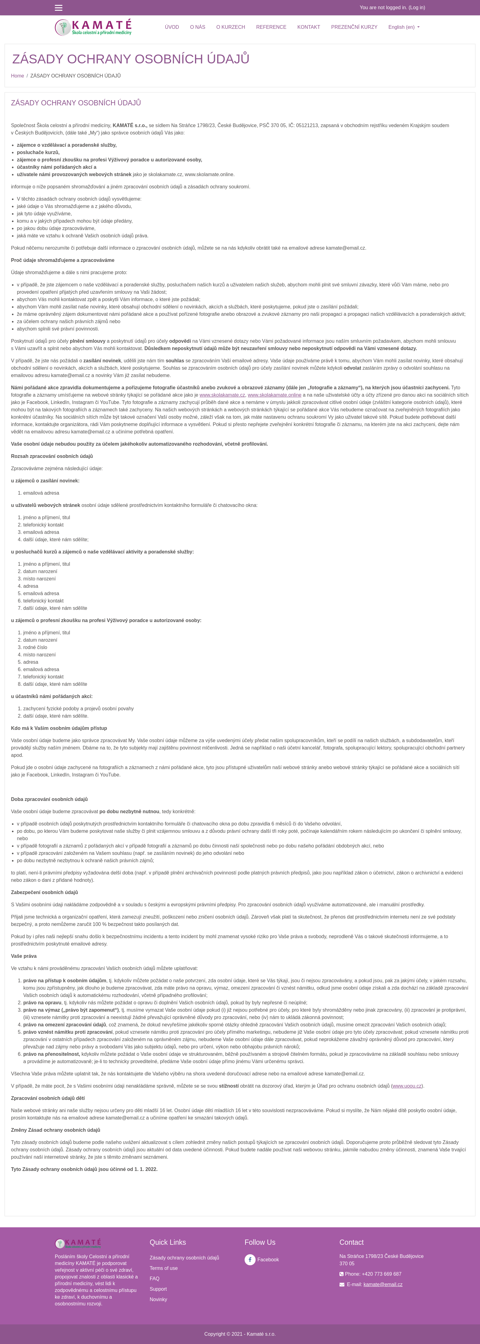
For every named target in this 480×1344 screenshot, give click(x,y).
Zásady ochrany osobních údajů (184, 1257)
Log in (417, 7)
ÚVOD (172, 27)
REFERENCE (271, 27)
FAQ (154, 1278)
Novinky (158, 1299)
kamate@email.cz (383, 1284)
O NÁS (197, 27)
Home (17, 75)
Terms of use (164, 1268)
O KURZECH (230, 27)
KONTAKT (309, 27)
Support (158, 1289)
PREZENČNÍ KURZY (354, 27)
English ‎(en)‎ (402, 27)
